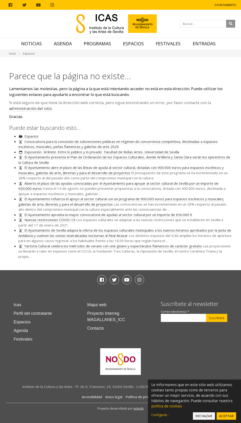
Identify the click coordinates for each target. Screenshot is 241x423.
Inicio (12, 54)
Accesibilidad (92, 396)
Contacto (95, 328)
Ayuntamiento (225, 5)
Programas (97, 43)
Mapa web (96, 304)
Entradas (204, 43)
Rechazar (203, 416)
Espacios (133, 43)
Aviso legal (113, 396)
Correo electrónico (175, 311)
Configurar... (160, 415)
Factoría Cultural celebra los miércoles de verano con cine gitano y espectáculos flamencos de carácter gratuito (113, 246)
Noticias (31, 43)
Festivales (168, 43)
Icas (17, 304)
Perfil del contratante (33, 313)
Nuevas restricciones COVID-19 (49, 219)
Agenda (63, 43)
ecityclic (139, 408)
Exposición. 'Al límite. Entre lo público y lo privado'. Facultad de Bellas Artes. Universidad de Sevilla (101, 152)
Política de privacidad (142, 396)
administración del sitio (30, 108)
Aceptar (226, 416)
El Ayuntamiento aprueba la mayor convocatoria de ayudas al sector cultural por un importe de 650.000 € (108, 214)
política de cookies (166, 406)
